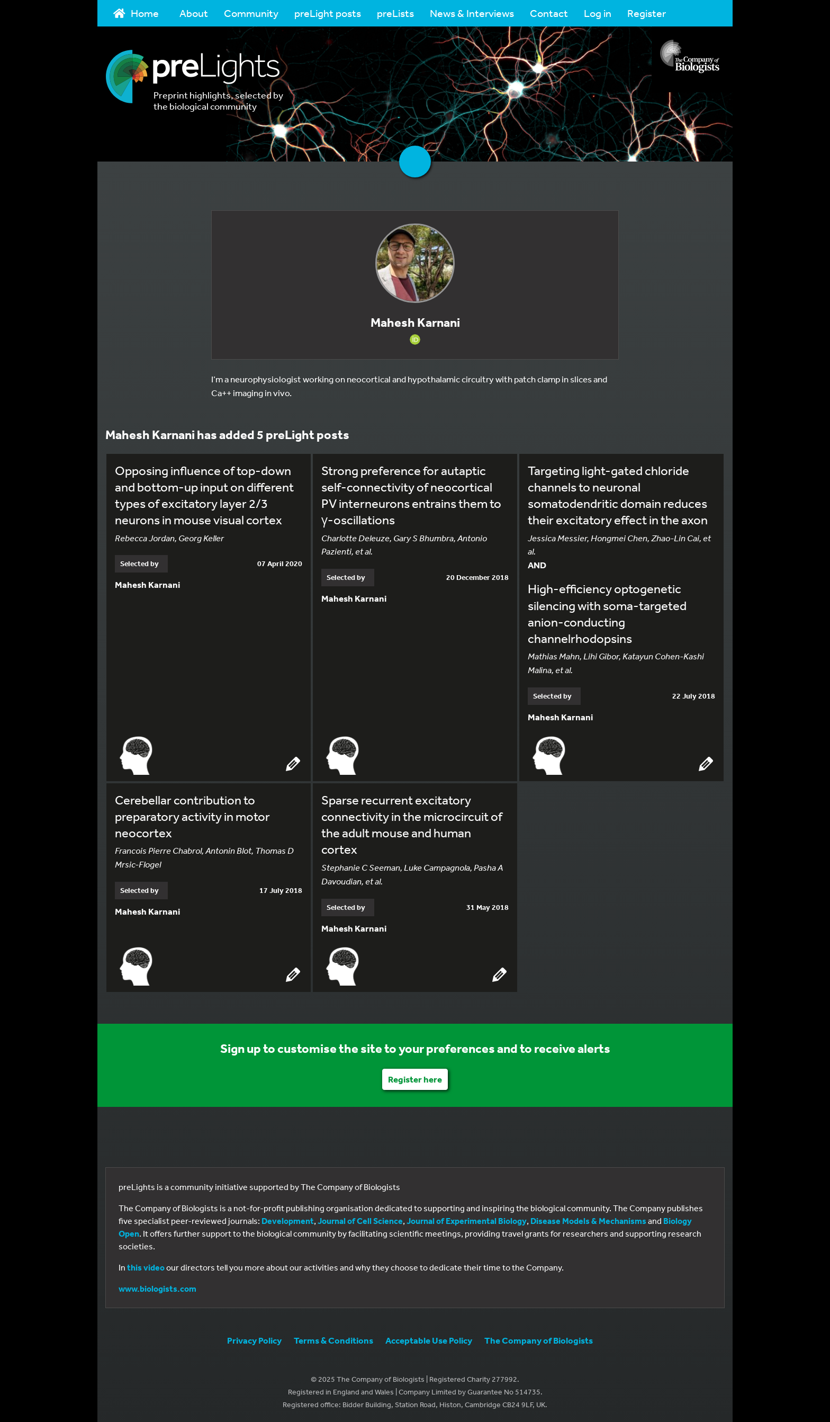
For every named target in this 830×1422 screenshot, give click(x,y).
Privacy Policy (254, 1338)
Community (251, 13)
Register (646, 13)
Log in (597, 13)
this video (146, 1265)
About (193, 13)
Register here (415, 1077)
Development (287, 1219)
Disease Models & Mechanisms (588, 1219)
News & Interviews (472, 13)
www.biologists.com (157, 1287)
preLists (395, 13)
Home (136, 13)
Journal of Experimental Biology (467, 1219)
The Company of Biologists (538, 1338)
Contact (549, 13)
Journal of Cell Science (360, 1219)
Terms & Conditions (333, 1338)
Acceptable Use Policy (428, 1338)
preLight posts (327, 13)
